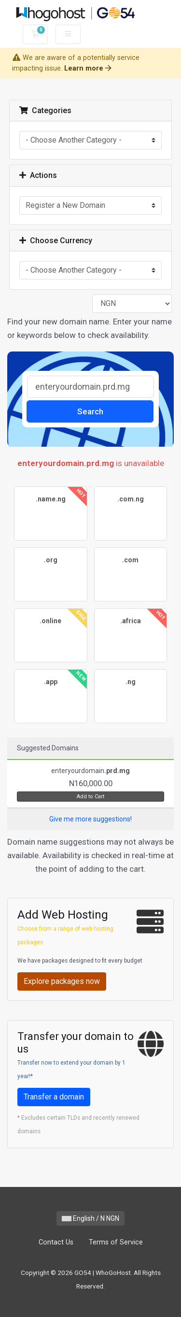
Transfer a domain (54, 1096)
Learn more (87, 68)
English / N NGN (90, 1218)
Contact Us (56, 1242)
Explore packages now (62, 981)
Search (90, 411)
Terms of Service (116, 1242)
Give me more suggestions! (90, 819)
